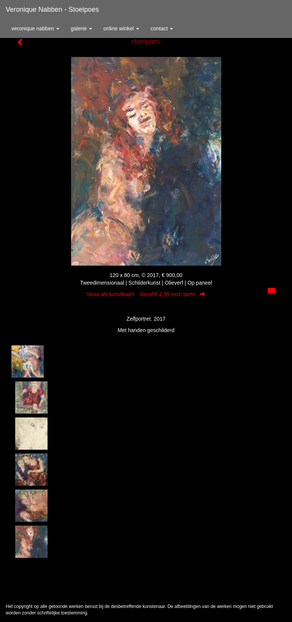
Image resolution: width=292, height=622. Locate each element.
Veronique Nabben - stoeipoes (52, 9)
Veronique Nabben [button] (35, 28)
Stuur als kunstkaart (146, 294)
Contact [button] (162, 28)
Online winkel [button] (121, 28)
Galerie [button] (81, 28)
